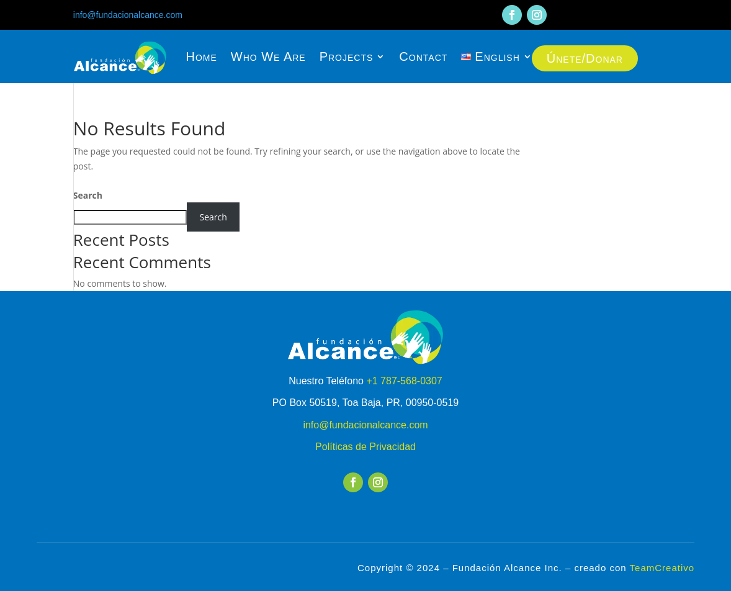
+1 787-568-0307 (404, 381)
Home (201, 56)
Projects (347, 56)
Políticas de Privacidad (365, 446)
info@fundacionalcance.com (127, 15)
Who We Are (268, 56)
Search (87, 195)
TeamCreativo (662, 567)
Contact (423, 56)
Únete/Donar (585, 58)
